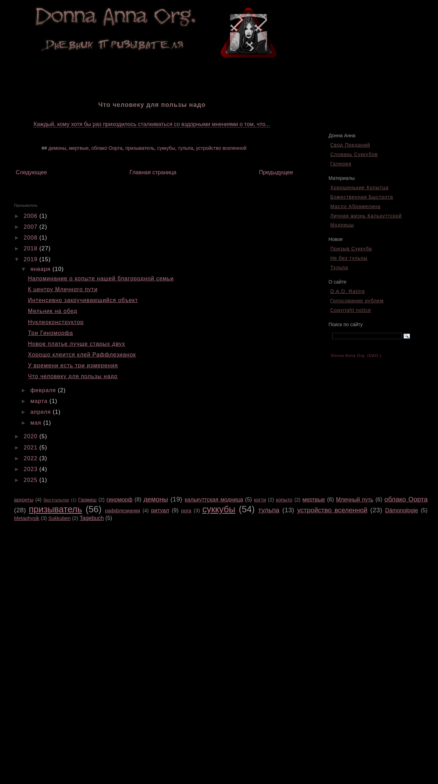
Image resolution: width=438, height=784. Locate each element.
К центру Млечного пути (63, 289)
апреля (41, 412)
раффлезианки (122, 510)
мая (36, 423)
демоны (57, 148)
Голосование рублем (357, 300)
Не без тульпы (349, 258)
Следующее (31, 172)
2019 (31, 259)
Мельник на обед (52, 311)
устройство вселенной (221, 148)
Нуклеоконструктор (56, 322)
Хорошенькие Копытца (359, 187)
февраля (44, 390)
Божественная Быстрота (361, 197)
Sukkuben (59, 518)
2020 (31, 436)
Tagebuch (92, 518)
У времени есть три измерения (73, 365)
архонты (24, 500)
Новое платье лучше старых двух (76, 344)
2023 (31, 469)
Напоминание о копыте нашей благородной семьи (101, 278)
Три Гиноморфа (50, 333)
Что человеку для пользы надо (73, 376)
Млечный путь (354, 500)
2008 (31, 238)
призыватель (139, 148)
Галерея (340, 164)
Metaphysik (26, 518)
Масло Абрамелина (355, 206)
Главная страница (152, 172)
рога (186, 510)
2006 (31, 216)
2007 (31, 227)
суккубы (166, 148)
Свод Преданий (350, 145)
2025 (31, 480)
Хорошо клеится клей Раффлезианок (82, 355)
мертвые (79, 148)
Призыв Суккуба (351, 248)
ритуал (160, 510)
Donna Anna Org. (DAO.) (356, 355)
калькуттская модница (214, 500)
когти (260, 500)
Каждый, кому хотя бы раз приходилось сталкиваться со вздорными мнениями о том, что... (152, 124)
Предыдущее (276, 172)
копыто (284, 500)
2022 (31, 458)
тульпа (185, 148)
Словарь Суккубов (354, 154)
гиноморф (119, 500)
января (41, 269)
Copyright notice (350, 310)
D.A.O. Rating (347, 291)
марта (40, 401)
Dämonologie (401, 510)
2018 (31, 248)
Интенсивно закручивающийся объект (83, 300)
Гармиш (87, 500)
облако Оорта (107, 148)
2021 (31, 447)
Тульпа (339, 267)
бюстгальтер (56, 500)
